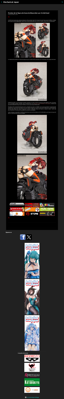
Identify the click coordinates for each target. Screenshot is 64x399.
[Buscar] (62, 2)
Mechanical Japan (11, 2)
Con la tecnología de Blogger (32, 397)
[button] (8, 17)
